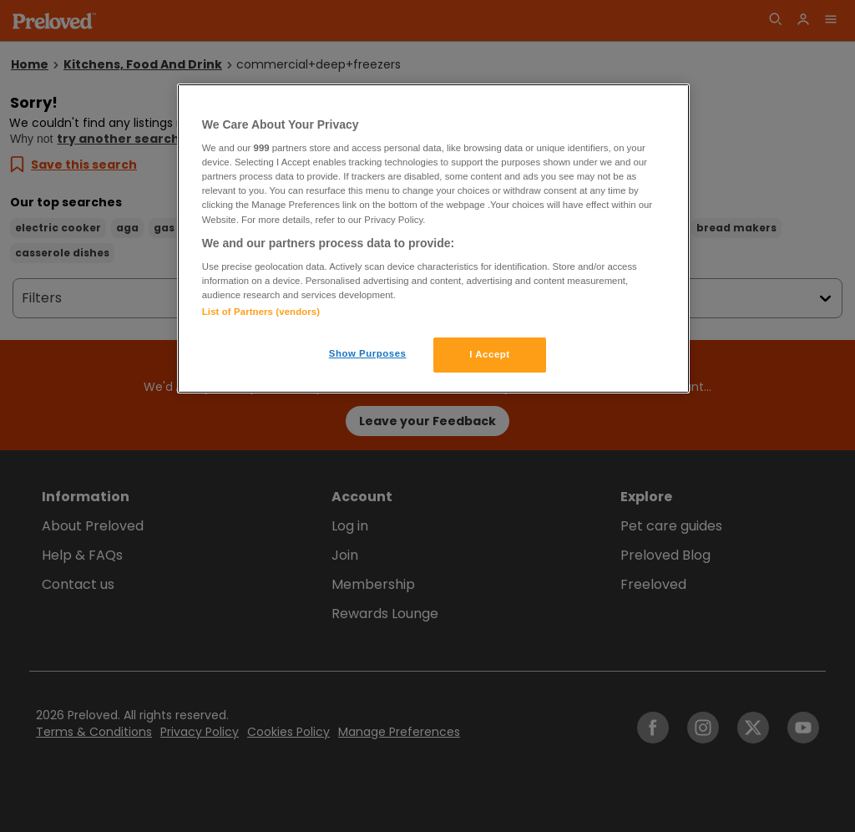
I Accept (489, 354)
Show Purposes (368, 353)
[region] (433, 239)
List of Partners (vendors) (261, 312)
